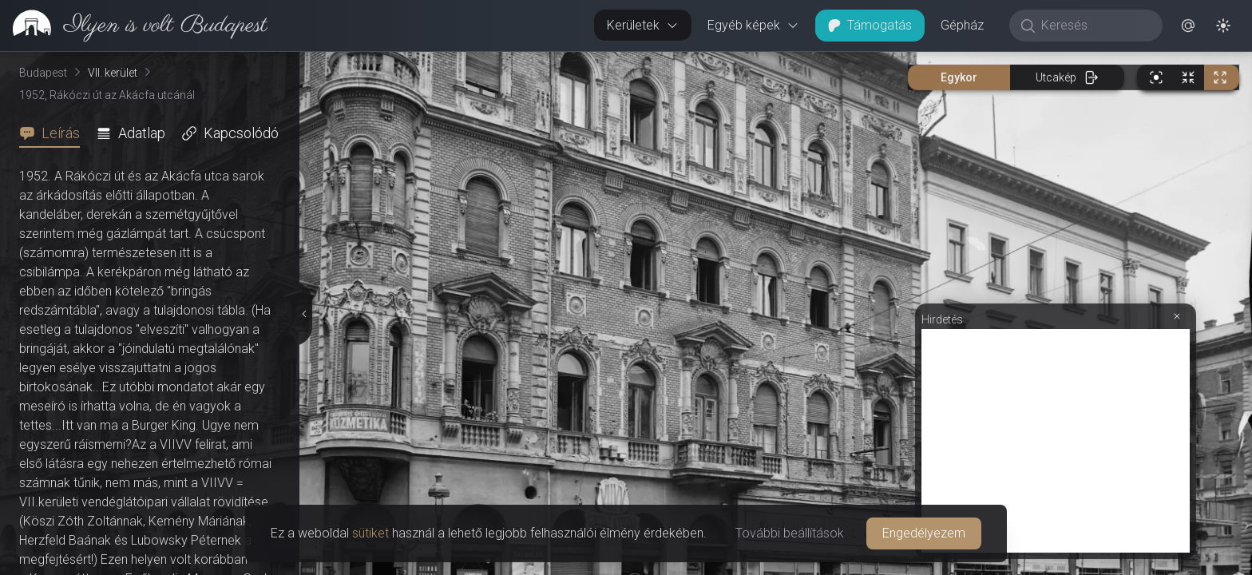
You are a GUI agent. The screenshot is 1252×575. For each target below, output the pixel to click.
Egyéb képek (753, 25)
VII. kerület (112, 72)
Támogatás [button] (870, 25)
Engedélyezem (923, 533)
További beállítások (789, 533)
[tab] (54, 133)
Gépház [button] (962, 25)
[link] (133, 25)
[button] (1188, 26)
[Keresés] (1094, 25)
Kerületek (643, 25)
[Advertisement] (1055, 441)
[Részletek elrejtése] (304, 314)
